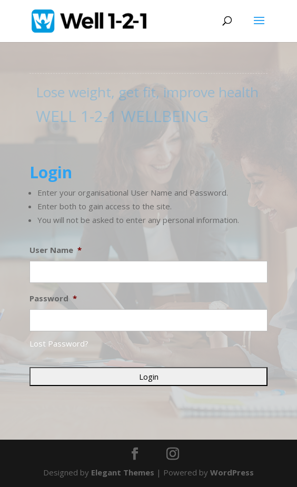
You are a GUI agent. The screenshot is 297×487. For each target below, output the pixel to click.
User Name (55, 250)
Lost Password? (58, 343)
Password (53, 298)
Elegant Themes (122, 472)
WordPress (232, 472)
